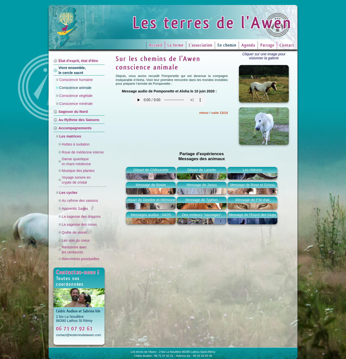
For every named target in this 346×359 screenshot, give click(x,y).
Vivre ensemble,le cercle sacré (72, 70)
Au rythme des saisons (80, 201)
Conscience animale (75, 88)
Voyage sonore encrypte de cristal (76, 179)
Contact (287, 45)
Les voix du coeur (76, 240)
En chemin (227, 45)
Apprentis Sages (75, 209)
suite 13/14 (219, 113)
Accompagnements (75, 128)
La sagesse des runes (79, 224)
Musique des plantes (78, 171)
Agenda (248, 45)
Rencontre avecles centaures (74, 249)
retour (204, 113)
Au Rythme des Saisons (78, 120)
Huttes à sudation (76, 144)
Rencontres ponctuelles (80, 259)
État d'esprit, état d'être (78, 61)
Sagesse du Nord (73, 112)
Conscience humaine (76, 80)
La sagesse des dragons (81, 216)
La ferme (175, 45)
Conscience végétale (76, 96)
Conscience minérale (76, 104)
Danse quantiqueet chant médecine (76, 161)
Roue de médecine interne (83, 152)
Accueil (156, 45)
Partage (267, 45)
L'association (200, 45)
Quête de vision (74, 232)
